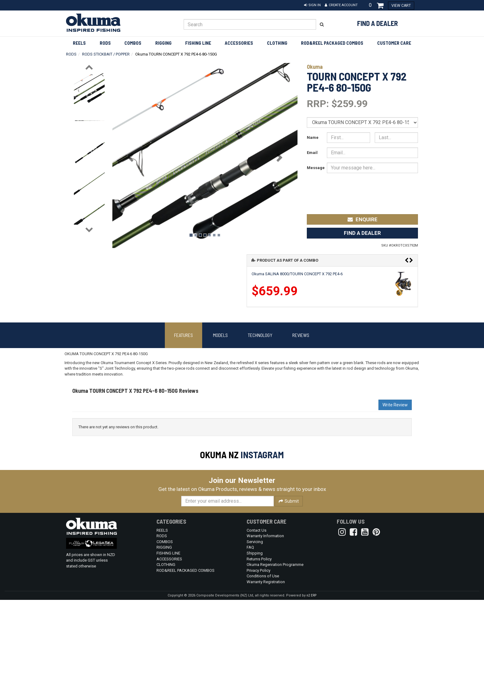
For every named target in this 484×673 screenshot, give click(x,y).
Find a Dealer (377, 23)
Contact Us (256, 603)
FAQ (250, 620)
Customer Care (394, 43)
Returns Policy (259, 632)
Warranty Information (265, 609)
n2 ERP (311, 668)
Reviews (300, 335)
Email (312, 152)
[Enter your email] (227, 574)
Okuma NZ (219, 454)
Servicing (255, 615)
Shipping (255, 626)
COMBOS (132, 43)
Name (313, 137)
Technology (260, 335)
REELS (79, 43)
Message (314, 167)
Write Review (395, 404)
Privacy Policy (258, 643)
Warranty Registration (266, 655)
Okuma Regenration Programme (275, 637)
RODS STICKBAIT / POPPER (106, 54)
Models (220, 335)
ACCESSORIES (239, 43)
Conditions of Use (263, 649)
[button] (312, 5)
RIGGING (163, 43)
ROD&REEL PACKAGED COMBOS (332, 43)
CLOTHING (277, 43)
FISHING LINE (198, 43)
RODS (105, 43)
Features (183, 335)
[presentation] (372, 189)
